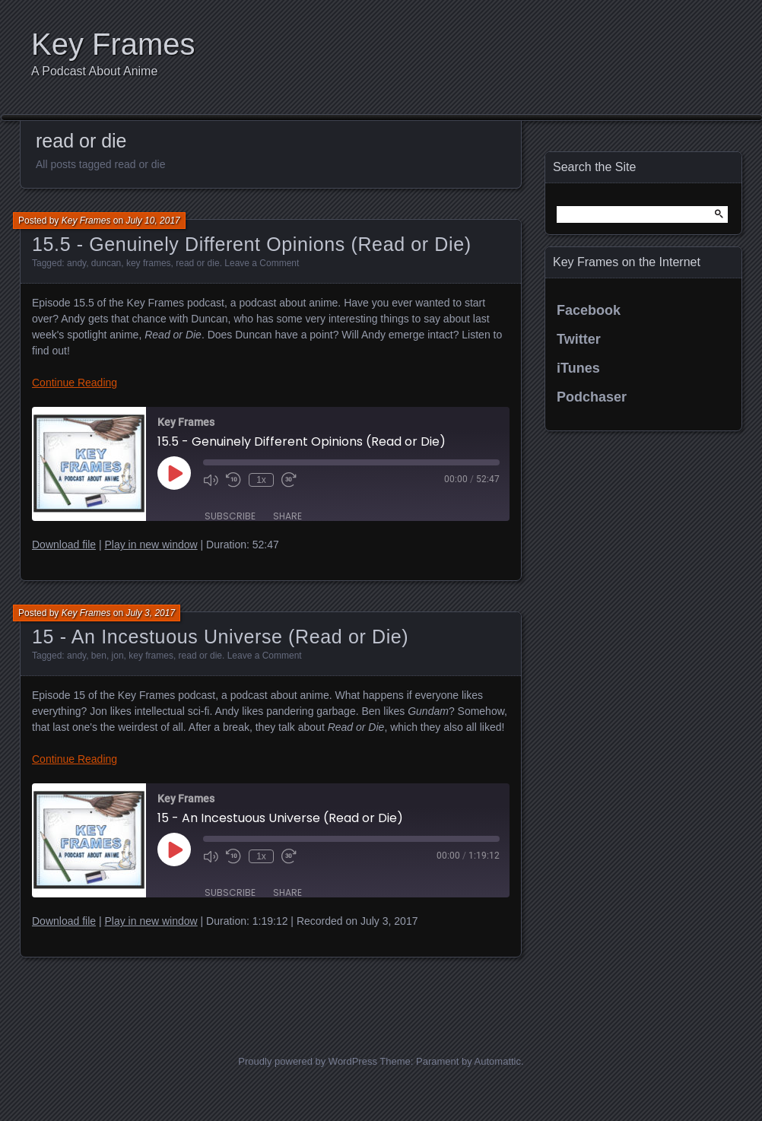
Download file (64, 544)
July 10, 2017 (152, 220)
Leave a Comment (261, 263)
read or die (197, 263)
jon (118, 655)
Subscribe (230, 516)
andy (76, 263)
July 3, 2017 (150, 613)
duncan (106, 263)
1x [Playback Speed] (261, 480)
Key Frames (113, 44)
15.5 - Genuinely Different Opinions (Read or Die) (251, 244)
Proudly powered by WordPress (307, 1061)
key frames (148, 263)
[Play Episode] (174, 473)
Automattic (498, 1061)
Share (287, 516)
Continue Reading (74, 382)
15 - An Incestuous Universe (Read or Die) (220, 636)
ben (98, 655)
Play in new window (150, 544)
